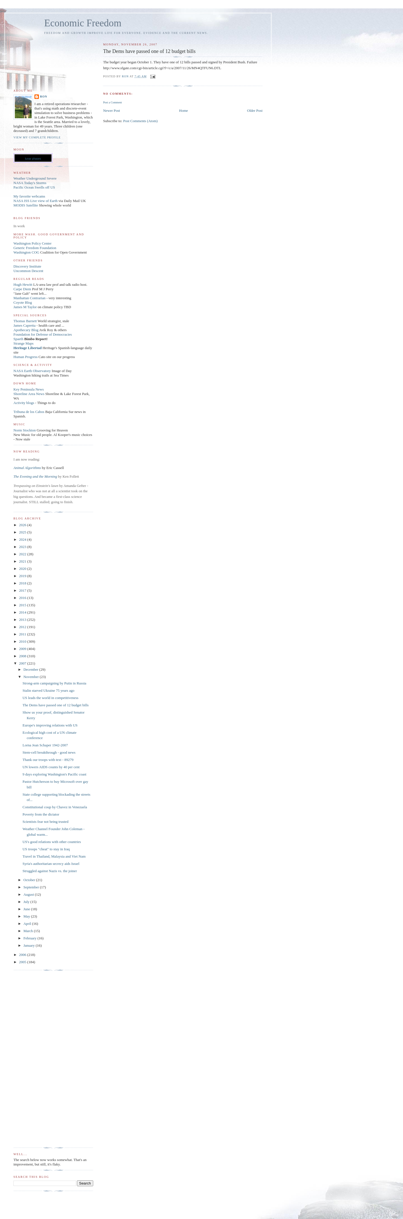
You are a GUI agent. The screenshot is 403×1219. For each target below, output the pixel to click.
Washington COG (26, 252)
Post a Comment (112, 102)
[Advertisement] (35, 1059)
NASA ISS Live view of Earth (35, 201)
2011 (23, 634)
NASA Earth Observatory (32, 371)
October (30, 880)
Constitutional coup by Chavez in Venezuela (54, 807)
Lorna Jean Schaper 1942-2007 (45, 745)
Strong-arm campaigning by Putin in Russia (54, 683)
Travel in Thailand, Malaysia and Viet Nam (53, 856)
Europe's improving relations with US (50, 725)
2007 (23, 663)
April (28, 923)
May (27, 916)
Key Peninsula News (28, 389)
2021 (23, 561)
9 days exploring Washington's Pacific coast (54, 774)
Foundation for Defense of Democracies (42, 334)
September (32, 887)
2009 (23, 649)
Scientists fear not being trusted (45, 821)
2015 (23, 605)
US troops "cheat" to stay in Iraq (46, 849)
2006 (23, 955)
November (32, 677)
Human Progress (25, 357)
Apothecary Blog (26, 330)
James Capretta (24, 325)
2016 (23, 598)
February (31, 938)
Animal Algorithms (27, 468)
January (30, 945)
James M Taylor (25, 307)
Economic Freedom (82, 23)
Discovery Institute (27, 266)
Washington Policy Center (32, 243)
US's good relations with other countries (51, 842)
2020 (23, 568)
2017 (23, 590)
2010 (23, 641)
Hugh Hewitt (22, 284)
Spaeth (18, 339)
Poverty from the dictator (40, 814)
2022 (23, 554)
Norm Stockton (24, 430)
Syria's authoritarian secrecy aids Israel (50, 864)
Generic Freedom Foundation (34, 248)
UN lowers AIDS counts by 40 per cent (50, 767)
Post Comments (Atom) (140, 121)
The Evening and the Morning (35, 476)
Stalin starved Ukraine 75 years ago (48, 690)
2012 (23, 627)
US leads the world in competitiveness (50, 698)
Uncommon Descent (28, 271)
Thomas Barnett (25, 321)
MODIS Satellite (25, 205)
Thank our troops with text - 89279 (47, 760)
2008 (23, 656)
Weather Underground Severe (35, 178)
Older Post (255, 110)
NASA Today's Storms (29, 183)
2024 (23, 539)
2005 (23, 962)
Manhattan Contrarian (29, 298)
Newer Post (111, 110)
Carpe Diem (22, 289)
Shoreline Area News (28, 394)
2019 (23, 576)
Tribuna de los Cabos (28, 412)
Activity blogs (23, 403)
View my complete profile (37, 137)
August (29, 894)
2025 (23, 532)
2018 (23, 583)
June (27, 909)
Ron (43, 96)
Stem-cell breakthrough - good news (48, 752)
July (27, 902)
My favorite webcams (29, 196)
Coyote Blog (22, 302)
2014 (23, 612)
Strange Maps (23, 343)
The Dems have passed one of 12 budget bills (55, 705)
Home (183, 110)
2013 (23, 619)
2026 (23, 525)
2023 (23, 547)
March (29, 931)
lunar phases (33, 158)
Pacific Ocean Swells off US (34, 187)
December (31, 669)
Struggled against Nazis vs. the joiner (49, 871)
